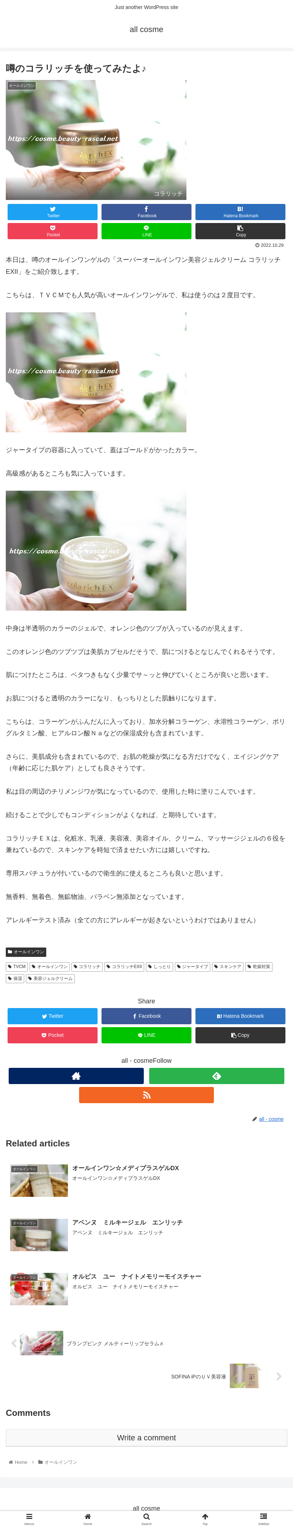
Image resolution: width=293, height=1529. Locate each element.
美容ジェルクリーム (50, 978)
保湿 (15, 978)
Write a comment (146, 1437)
